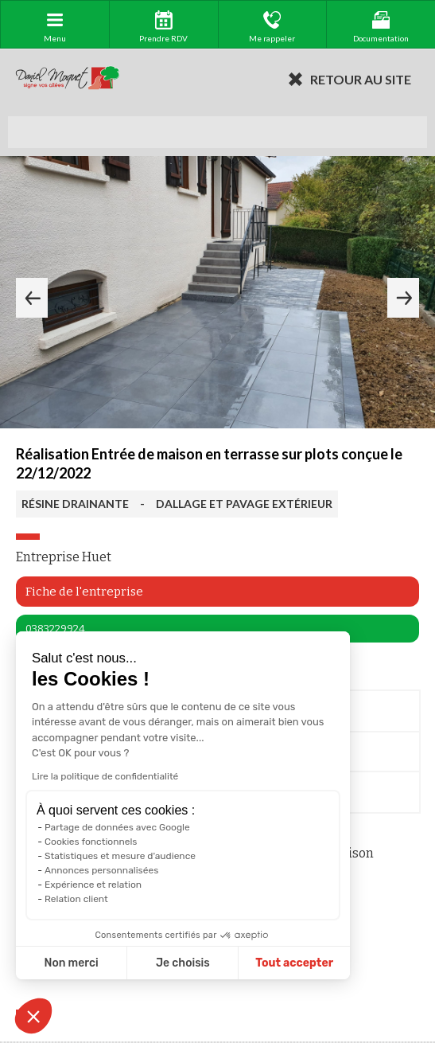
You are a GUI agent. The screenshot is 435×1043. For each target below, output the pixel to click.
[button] (33, 1016)
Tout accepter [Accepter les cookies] (294, 963)
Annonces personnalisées (101, 870)
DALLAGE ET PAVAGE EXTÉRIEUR (244, 503)
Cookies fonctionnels (91, 841)
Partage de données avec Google (117, 827)
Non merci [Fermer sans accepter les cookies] (71, 963)
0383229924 (55, 629)
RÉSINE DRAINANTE (75, 503)
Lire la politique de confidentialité (105, 776)
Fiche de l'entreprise (84, 591)
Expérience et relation (93, 884)
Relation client (76, 898)
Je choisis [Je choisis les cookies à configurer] (183, 963)
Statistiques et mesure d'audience (120, 855)
